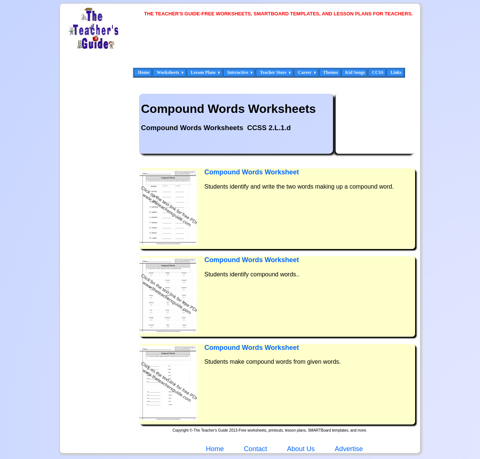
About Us (300, 449)
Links (396, 72)
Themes (330, 72)
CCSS (378, 72)
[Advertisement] (281, 47)
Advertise (349, 449)
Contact (255, 449)
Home (144, 72)
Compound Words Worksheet (251, 172)
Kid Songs (355, 72)
